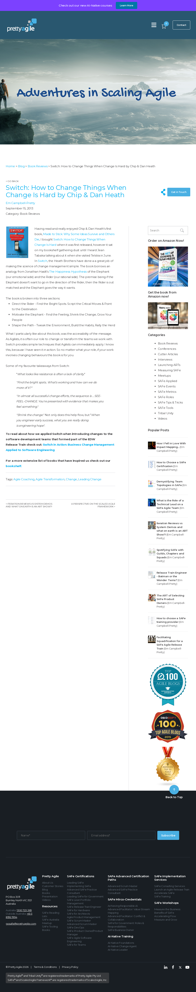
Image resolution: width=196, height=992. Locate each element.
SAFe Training (162, 896)
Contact (181, 25)
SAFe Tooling (50, 926)
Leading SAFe (75, 882)
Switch (42, 261)
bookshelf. (14, 466)
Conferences (167, 349)
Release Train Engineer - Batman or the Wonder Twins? (172, 576)
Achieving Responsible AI (123, 905)
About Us (47, 882)
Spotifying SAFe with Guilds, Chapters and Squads (170, 553)
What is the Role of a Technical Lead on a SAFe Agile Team (170, 504)
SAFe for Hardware (78, 910)
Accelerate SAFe (164, 892)
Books (46, 892)
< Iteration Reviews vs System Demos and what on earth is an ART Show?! (29, 505)
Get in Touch (178, 192)
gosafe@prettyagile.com (21, 923)
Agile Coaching (23, 479)
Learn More (126, 5)
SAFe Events (167, 386)
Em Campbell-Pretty (20, 203)
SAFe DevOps (75, 927)
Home (10, 166)
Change (71, 479)
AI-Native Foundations (121, 942)
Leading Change (89, 479)
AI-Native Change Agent (122, 946)
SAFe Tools (165, 408)
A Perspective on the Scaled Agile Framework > (93, 505)
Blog (21, 166)
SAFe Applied (167, 381)
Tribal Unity (165, 413)
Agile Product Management (83, 917)
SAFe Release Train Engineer (84, 906)
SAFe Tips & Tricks (170, 402)
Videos (162, 418)
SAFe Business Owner (121, 929)
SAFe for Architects (78, 913)
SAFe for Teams (76, 944)
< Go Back (12, 181)
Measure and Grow (165, 919)
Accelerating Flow (165, 916)
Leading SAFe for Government (85, 896)
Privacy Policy (70, 966)
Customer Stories (52, 886)
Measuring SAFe (169, 370)
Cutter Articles (168, 354)
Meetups (164, 375)
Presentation (50, 896)
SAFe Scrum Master (79, 920)
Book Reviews (37, 166)
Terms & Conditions (45, 966)
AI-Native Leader (118, 949)
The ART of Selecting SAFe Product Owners (170, 599)
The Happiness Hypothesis (68, 271)
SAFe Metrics (167, 392)
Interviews (165, 359)
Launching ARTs (169, 365)
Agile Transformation (50, 479)
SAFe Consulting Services (169, 886)
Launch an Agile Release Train (171, 889)
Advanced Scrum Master (82, 924)
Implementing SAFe (79, 886)
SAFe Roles (166, 397)
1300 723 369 (24, 910)
